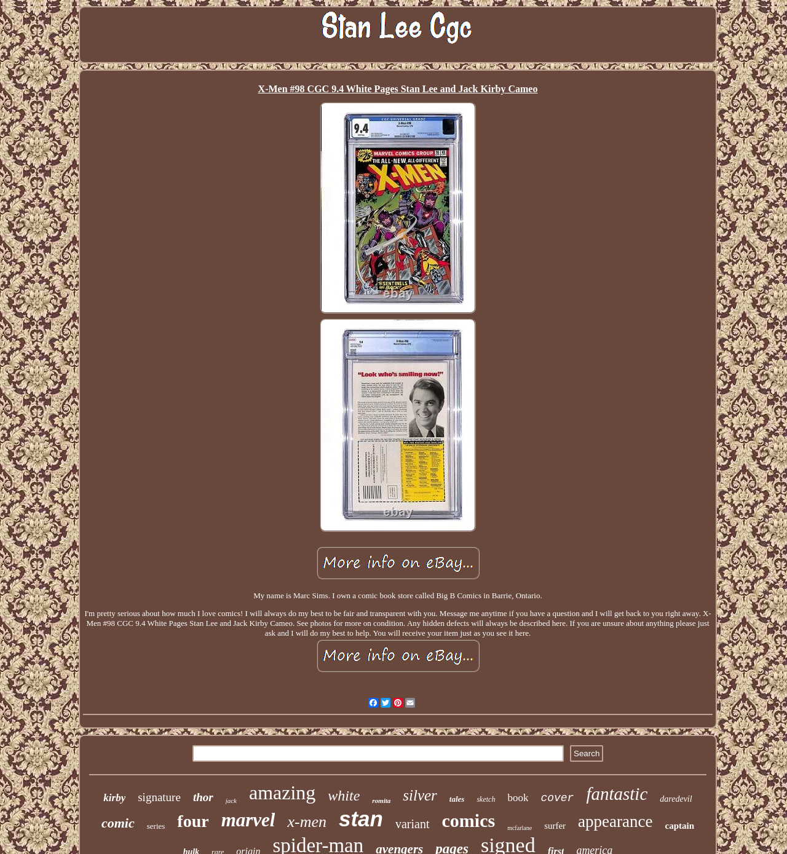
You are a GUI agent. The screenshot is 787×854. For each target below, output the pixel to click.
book (517, 798)
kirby (114, 798)
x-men (306, 822)
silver (420, 795)
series (156, 826)
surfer (555, 826)
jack (231, 800)
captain (680, 826)
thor (203, 797)
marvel (248, 820)
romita (381, 800)
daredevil (676, 799)
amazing (282, 792)
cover (557, 798)
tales (457, 799)
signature (159, 797)
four (192, 821)
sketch (486, 799)
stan (361, 819)
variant (412, 824)
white (344, 796)
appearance (615, 821)
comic (118, 823)
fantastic (616, 794)
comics (469, 820)
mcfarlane (519, 827)
